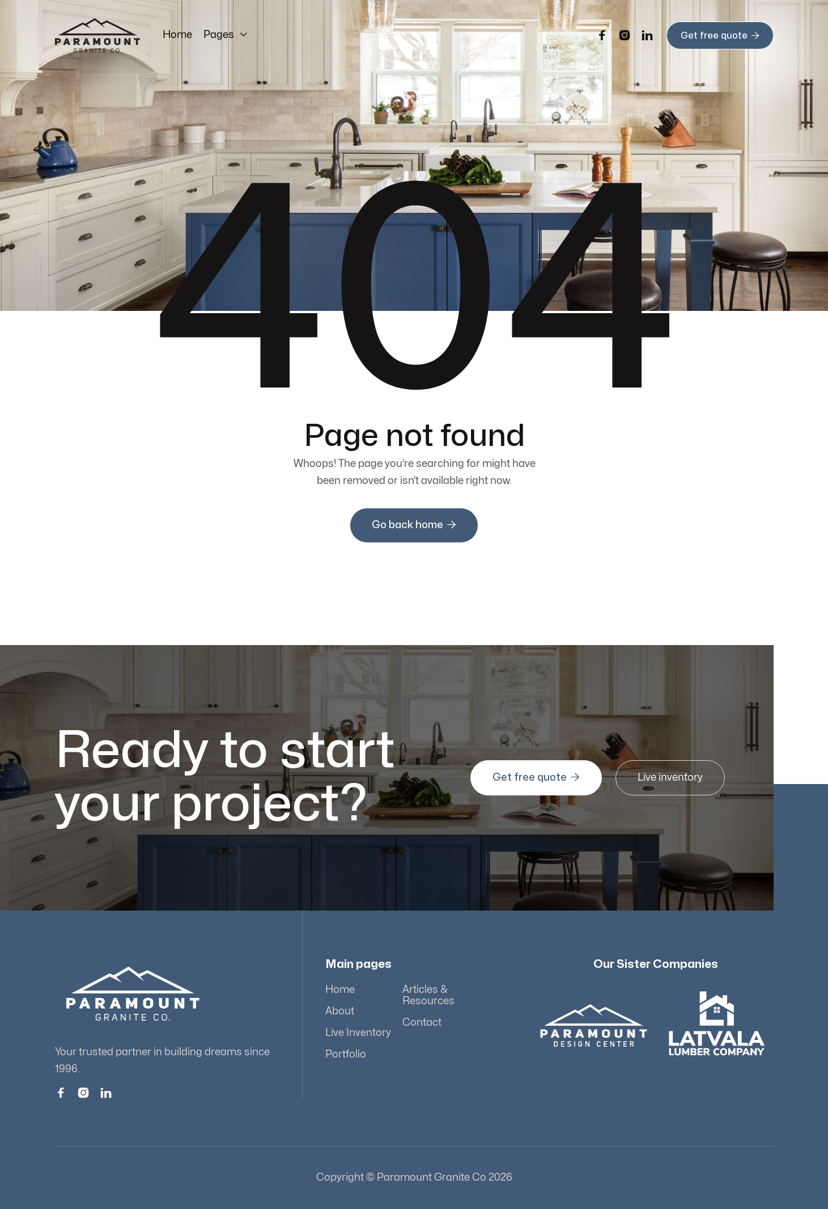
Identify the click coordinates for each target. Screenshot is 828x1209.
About (340, 1011)
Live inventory (668, 777)
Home (177, 35)
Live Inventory (358, 1033)
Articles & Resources (428, 995)
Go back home (414, 524)
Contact (421, 1022)
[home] (97, 35)
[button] (225, 35)
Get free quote (720, 35)
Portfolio (346, 1054)
